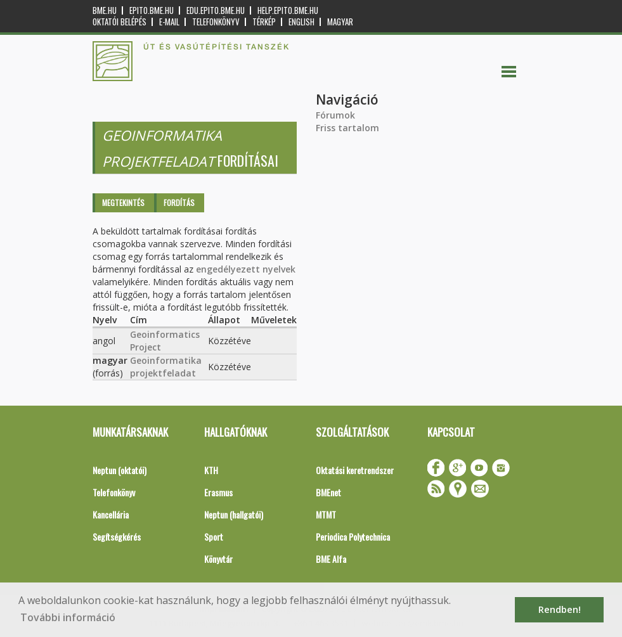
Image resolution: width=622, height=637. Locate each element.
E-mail (169, 22)
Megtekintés (123, 202)
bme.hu (105, 10)
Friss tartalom (347, 128)
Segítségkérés (117, 536)
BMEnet (328, 492)
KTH (211, 470)
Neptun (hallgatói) (233, 514)
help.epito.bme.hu (287, 10)
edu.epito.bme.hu (215, 10)
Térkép (264, 22)
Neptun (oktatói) (119, 470)
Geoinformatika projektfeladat (166, 366)
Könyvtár (218, 558)
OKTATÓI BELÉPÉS (119, 22)
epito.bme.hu (151, 10)
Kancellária (111, 514)
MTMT (326, 514)
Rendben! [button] (559, 609)
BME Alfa (331, 558)
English (301, 22)
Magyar (340, 22)
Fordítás (179, 202)
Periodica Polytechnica (353, 536)
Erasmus (218, 492)
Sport (213, 536)
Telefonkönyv (216, 22)
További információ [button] (67, 617)
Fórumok (335, 115)
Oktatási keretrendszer (355, 470)
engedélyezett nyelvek (245, 269)
